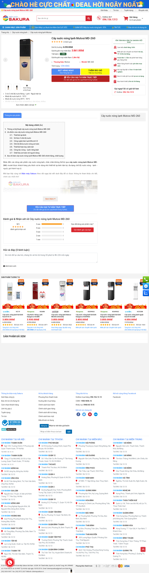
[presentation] (5, 60)
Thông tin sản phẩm (12, 115)
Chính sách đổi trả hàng (47, 412)
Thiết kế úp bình (20, 135)
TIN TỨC (116, 27)
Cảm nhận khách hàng (10, 405)
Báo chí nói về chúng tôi (137, 27)
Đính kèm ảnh (9, 266)
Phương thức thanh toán (48, 397)
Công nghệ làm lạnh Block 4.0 (26, 141)
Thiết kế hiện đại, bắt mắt (24, 147)
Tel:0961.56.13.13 (7, 452)
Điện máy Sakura (29, 173)
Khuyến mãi (143, 10)
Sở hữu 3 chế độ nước (22, 138)
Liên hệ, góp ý (6, 409)
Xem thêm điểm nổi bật (25, 105)
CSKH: (84, 401)
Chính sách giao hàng (46, 409)
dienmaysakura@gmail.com (56, 568)
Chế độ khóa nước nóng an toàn (26, 144)
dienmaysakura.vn (38, 571)
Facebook (117, 397)
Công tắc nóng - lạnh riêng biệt (26, 150)
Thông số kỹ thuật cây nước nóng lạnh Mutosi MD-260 (28, 129)
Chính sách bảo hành (46, 405)
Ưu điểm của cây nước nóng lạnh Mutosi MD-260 (26, 132)
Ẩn (41, 125)
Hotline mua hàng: (89, 397)
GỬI (68, 432)
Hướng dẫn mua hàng (46, 401)
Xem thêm (50, 199)
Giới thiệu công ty (7, 397)
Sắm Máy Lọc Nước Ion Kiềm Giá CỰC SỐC (51, 27)
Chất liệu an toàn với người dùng (26, 153)
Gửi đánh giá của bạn (82, 230)
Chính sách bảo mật (46, 416)
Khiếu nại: (85, 405)
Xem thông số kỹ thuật (27, 88)
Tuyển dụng (128, 10)
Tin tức (116, 10)
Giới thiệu (104, 10)
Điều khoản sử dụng (46, 420)
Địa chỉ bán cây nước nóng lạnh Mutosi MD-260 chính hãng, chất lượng (35, 156)
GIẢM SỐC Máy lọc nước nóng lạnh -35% (90, 27)
